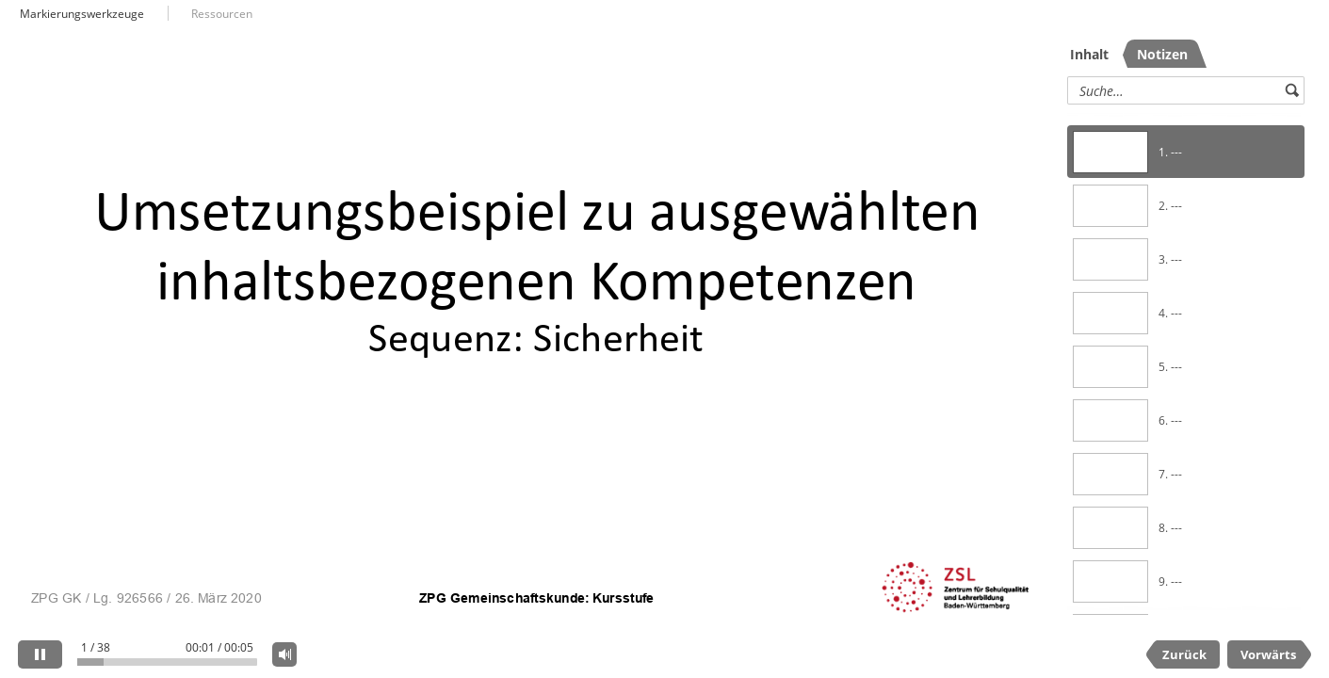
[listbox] (1186, 361)
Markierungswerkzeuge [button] (82, 14)
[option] (1186, 152)
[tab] (1094, 54)
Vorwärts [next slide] (1268, 654)
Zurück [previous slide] (1184, 654)
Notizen (1162, 54)
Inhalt (1089, 54)
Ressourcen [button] (221, 14)
